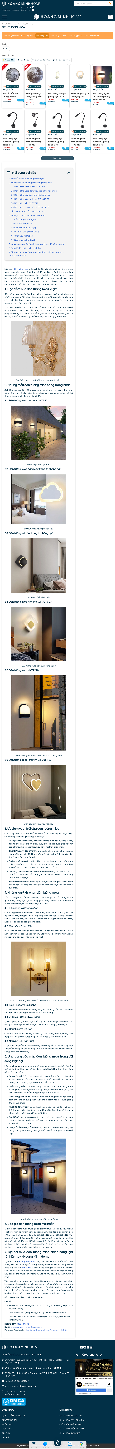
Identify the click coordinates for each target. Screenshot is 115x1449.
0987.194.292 (23, 1325)
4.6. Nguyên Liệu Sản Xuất (23, 241)
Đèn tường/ (27, 24)
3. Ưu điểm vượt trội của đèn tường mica (27, 212)
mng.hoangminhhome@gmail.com (16, 10)
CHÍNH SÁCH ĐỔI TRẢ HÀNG (72, 1430)
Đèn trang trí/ (17, 24)
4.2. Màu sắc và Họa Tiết (22, 225)
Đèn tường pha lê (73, 36)
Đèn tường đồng (27, 36)
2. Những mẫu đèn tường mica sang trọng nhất (30, 184)
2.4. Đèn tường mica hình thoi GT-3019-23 (30, 200)
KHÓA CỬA (7, 1426)
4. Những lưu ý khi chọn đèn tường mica (27, 217)
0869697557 (26, 7)
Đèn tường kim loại (89, 36)
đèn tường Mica (21, 270)
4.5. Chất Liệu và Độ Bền (22, 237)
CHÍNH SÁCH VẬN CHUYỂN (71, 1421)
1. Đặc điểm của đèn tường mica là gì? (26, 180)
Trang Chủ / (7, 24)
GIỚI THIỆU (7, 1430)
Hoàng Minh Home (27, 1263)
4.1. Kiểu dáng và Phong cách (24, 221)
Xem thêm (57, 159)
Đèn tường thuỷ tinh (57, 36)
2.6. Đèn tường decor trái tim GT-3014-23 (30, 208)
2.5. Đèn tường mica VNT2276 (24, 204)
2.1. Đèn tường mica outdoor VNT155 (28, 188)
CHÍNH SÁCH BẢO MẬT (69, 1434)
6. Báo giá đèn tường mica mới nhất (25, 249)
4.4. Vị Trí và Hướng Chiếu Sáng (25, 233)
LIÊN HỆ (5, 1439)
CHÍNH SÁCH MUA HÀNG (70, 1417)
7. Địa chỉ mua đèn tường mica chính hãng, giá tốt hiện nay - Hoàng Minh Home (36, 255)
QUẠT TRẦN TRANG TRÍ (13, 1417)
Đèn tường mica (38, 24)
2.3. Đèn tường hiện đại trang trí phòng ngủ (31, 196)
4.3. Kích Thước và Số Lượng (23, 229)
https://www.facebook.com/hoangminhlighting (46, 1331)
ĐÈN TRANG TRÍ (9, 1421)
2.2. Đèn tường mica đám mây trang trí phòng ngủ (34, 192)
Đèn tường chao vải (11, 36)
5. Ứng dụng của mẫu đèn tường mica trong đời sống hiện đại (37, 245)
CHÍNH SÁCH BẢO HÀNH (70, 1426)
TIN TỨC (6, 1434)
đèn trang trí (27, 1269)
